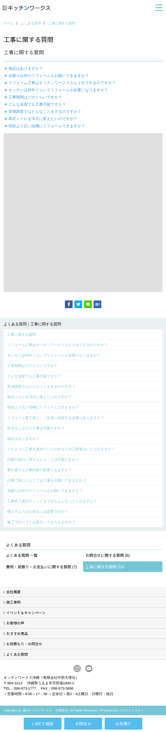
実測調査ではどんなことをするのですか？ (44, 112)
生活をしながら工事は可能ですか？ (36, 428)
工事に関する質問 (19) (105, 567)
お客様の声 (15, 622)
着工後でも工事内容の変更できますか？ (39, 470)
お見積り (123, 723)
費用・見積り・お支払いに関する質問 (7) (41, 567)
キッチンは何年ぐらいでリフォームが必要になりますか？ (58, 90)
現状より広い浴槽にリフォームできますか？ (46, 126)
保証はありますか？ (23, 439)
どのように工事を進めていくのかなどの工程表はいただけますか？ (61, 449)
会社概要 (13, 591)
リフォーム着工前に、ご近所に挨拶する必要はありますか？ (55, 418)
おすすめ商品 (17, 633)
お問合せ (83, 723)
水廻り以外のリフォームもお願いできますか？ (48, 76)
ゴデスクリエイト (131, 710)
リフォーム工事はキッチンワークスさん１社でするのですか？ (62, 83)
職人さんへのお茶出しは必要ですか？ (37, 511)
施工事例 (13, 602)
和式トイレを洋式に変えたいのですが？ (42, 119)
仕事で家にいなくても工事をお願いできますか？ (46, 480)
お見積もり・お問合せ (24, 643)
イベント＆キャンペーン (26, 612)
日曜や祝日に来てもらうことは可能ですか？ (43, 459)
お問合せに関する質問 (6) (108, 555)
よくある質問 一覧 (22, 555)
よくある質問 (17, 654)
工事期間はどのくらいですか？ (35, 97)
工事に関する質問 (21, 334)
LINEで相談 (42, 723)
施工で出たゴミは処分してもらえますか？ (41, 522)
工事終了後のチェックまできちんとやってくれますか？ (52, 501)
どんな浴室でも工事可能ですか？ (37, 104)
